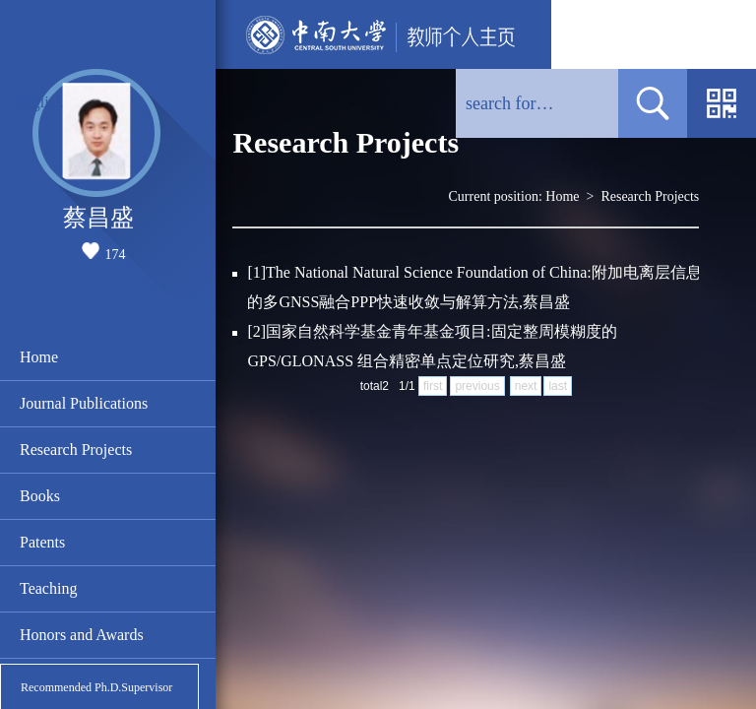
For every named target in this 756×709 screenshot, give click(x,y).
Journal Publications (84, 403)
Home (39, 357)
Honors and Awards (82, 634)
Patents (42, 542)
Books (40, 495)
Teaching (48, 588)
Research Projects (76, 449)
